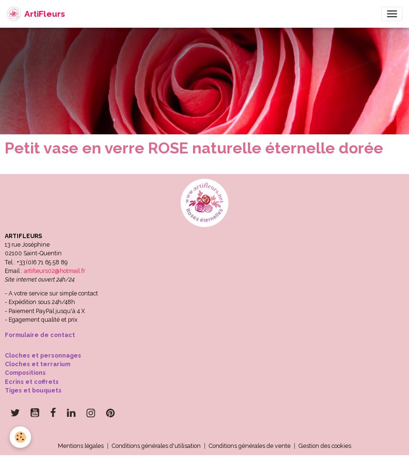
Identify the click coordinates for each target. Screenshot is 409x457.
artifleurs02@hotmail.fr (54, 270)
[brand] (36, 14)
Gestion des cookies (325, 445)
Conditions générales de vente (250, 445)
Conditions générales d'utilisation (156, 445)
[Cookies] (20, 437)
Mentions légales (81, 445)
